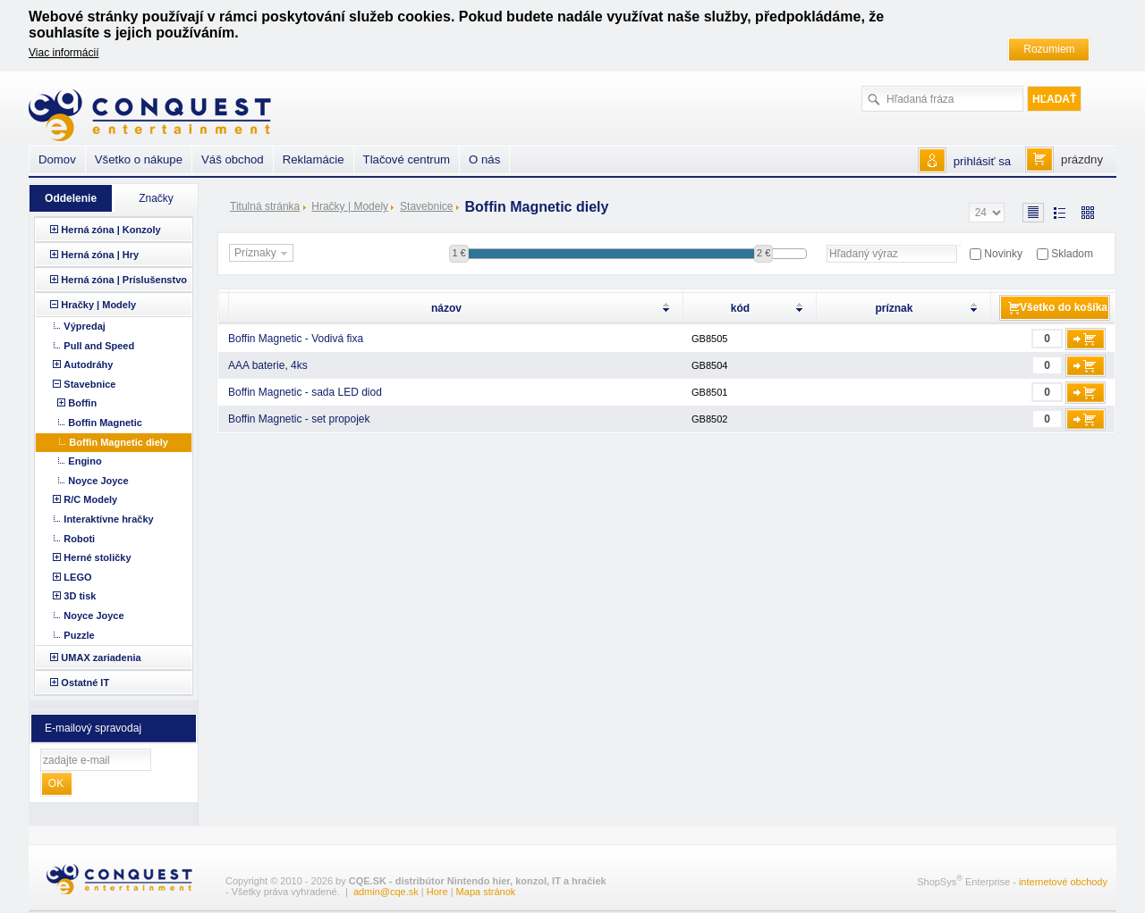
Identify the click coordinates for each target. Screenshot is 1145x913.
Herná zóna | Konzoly (110, 229)
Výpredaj (84, 326)
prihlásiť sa (982, 161)
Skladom (1072, 253)
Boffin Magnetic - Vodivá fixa (295, 338)
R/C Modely (90, 499)
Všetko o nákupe (138, 159)
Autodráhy (88, 364)
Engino (84, 461)
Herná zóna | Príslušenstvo (124, 279)
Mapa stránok (486, 891)
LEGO (77, 577)
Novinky (1003, 253)
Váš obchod (232, 159)
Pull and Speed (99, 345)
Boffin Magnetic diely (118, 442)
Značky (156, 198)
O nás (484, 159)
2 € (763, 252)
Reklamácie (313, 159)
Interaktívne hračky (108, 519)
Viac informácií (63, 52)
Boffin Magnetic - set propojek (299, 419)
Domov (57, 159)
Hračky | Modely (349, 206)
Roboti (79, 538)
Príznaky (263, 254)
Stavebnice (426, 206)
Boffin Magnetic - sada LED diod (305, 392)
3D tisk (80, 596)
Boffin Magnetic (105, 422)
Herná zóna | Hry (100, 254)
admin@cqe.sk (386, 891)
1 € (458, 252)
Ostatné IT (85, 682)
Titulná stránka (265, 206)
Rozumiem (1048, 49)
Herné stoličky (97, 557)
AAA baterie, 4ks (268, 365)
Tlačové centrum (406, 159)
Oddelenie (71, 198)
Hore (437, 891)
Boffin (82, 403)
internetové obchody (1063, 881)
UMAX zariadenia (100, 657)
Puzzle (79, 635)
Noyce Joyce (98, 480)
